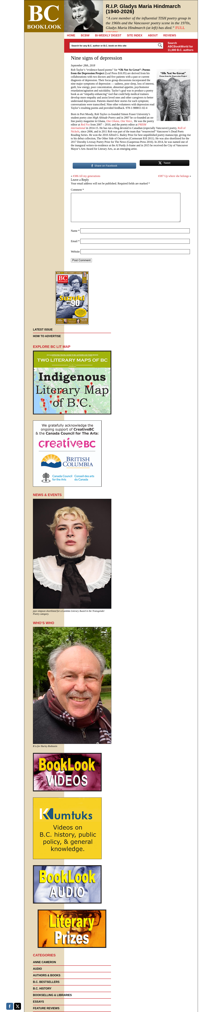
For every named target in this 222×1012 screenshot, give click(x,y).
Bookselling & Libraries (52, 995)
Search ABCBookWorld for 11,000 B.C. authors (181, 46)
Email (75, 241)
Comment (77, 189)
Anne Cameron (44, 962)
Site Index (134, 35)
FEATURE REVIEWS (46, 1008)
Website (75, 251)
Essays (38, 1001)
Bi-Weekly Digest (108, 35)
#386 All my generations (86, 176)
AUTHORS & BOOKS (46, 975)
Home (71, 35)
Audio (37, 968)
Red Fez (85, 124)
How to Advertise (47, 336)
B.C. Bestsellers (46, 981)
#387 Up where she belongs (173, 176)
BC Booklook (44, 16)
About (153, 35)
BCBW (85, 35)
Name (75, 230)
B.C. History (42, 988)
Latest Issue (43, 329)
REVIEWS (169, 35)
